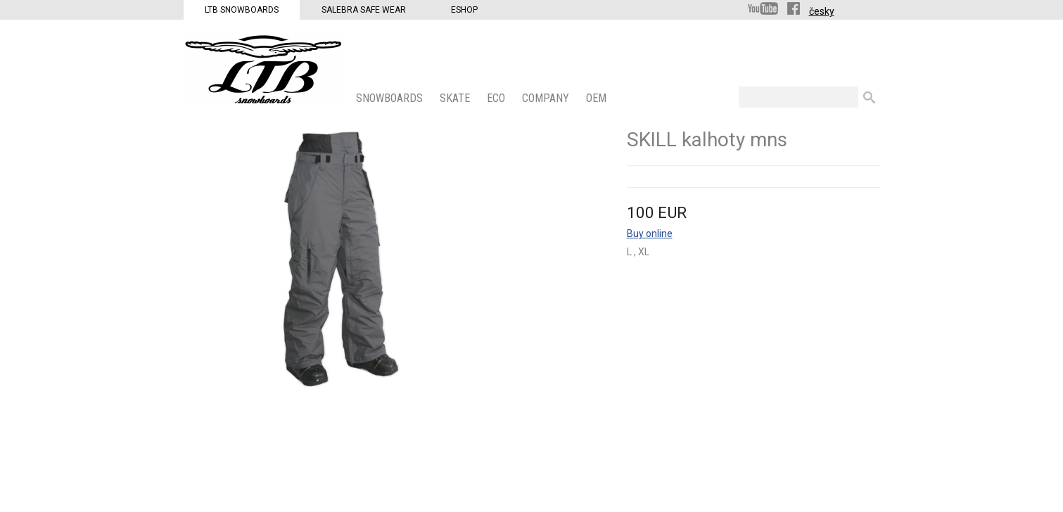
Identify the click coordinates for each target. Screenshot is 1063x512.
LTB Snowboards (242, 10)
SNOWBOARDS (391, 98)
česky (821, 11)
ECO (497, 98)
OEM (597, 98)
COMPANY (547, 98)
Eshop (464, 10)
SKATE (456, 98)
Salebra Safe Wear (364, 10)
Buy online (650, 233)
